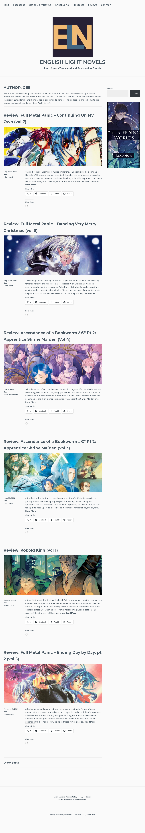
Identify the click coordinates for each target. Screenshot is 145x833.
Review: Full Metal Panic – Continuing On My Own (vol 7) (44, 118)
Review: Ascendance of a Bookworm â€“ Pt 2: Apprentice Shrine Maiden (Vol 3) (52, 454)
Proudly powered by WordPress (60, 828)
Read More (30, 184)
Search (110, 88)
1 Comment (8, 177)
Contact (106, 5)
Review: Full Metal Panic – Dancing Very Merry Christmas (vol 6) (50, 226)
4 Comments (9, 619)
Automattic (91, 828)
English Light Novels (72, 61)
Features (79, 5)
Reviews (92, 5)
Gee (5, 174)
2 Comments (9, 727)
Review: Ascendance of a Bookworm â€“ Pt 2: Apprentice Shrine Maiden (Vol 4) (52, 339)
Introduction (62, 5)
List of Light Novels (40, 5)
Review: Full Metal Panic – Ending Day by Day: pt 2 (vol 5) (48, 668)
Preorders (19, 5)
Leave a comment (11, 401)
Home (6, 5)
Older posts (13, 776)
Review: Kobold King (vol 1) (39, 563)
